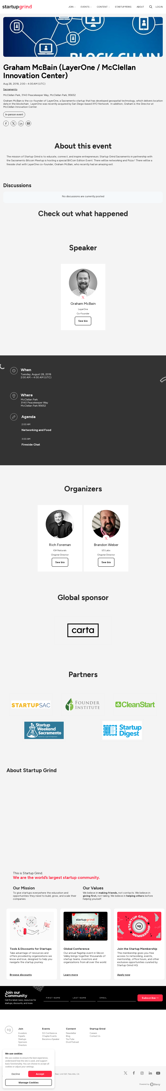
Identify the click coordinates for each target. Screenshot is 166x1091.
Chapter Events (49, 1036)
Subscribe (149, 997)
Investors (22, 1033)
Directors (22, 1045)
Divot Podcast (72, 1042)
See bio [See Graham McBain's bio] (83, 320)
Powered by (149, 1084)
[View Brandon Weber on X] (106, 538)
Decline (16, 1073)
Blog (68, 1036)
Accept (40, 1073)
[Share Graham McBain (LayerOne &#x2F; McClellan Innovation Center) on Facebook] (6, 123)
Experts (21, 1036)
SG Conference (49, 1033)
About (140, 7)
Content (102, 7)
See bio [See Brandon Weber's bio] (106, 562)
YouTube (70, 1039)
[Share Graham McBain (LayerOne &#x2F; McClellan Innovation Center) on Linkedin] (21, 123)
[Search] (150, 7)
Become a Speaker (50, 1039)
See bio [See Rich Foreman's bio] (60, 562)
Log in (159, 7)
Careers (93, 1033)
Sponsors (22, 1042)
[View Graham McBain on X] (83, 297)
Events (85, 7)
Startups (22, 1039)
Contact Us (95, 1036)
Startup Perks (123, 7)
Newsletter (71, 1033)
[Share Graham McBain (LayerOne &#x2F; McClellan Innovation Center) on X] (13, 123)
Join (70, 7)
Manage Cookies (29, 1082)
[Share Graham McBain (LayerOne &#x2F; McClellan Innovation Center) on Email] (28, 123)
